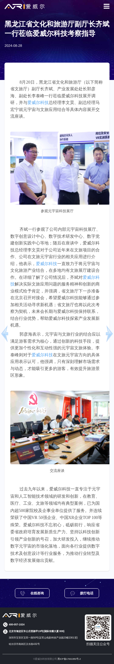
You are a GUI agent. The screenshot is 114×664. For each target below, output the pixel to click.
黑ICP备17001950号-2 (69, 659)
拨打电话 (82, 593)
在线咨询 (32, 593)
